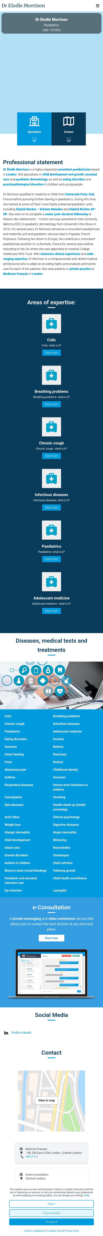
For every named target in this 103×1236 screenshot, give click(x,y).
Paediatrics (12, 731)
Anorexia (11, 747)
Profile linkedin (21, 1033)
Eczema (58, 739)
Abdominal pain (15, 769)
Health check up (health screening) (69, 807)
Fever (8, 762)
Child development (17, 840)
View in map (46, 1100)
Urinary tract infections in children (70, 787)
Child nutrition (62, 863)
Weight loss (13, 825)
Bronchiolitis (61, 847)
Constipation (13, 797)
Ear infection (13, 890)
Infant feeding (14, 754)
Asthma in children (17, 863)
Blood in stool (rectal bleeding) (26, 870)
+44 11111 (31, 1156)
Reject (51, 1203)
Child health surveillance (70, 878)
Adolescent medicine (67, 731)
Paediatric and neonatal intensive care (21, 880)
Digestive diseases (66, 825)
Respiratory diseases (19, 785)
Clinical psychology (66, 817)
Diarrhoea (59, 754)
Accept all (51, 1221)
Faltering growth (64, 870)
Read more (51, 352)
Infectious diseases (66, 724)
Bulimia (58, 747)
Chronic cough (14, 724)
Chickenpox (61, 855)
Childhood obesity (65, 769)
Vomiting (59, 797)
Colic (8, 716)
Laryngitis (60, 890)
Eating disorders (16, 739)
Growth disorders (16, 855)
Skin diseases (14, 805)
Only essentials (51, 1213)
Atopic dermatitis (65, 832)
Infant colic (12, 847)
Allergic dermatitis (17, 832)
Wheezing (60, 840)
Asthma (10, 777)
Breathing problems (66, 716)
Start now (51, 938)
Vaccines (59, 777)
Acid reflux (12, 817)
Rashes (58, 762)
